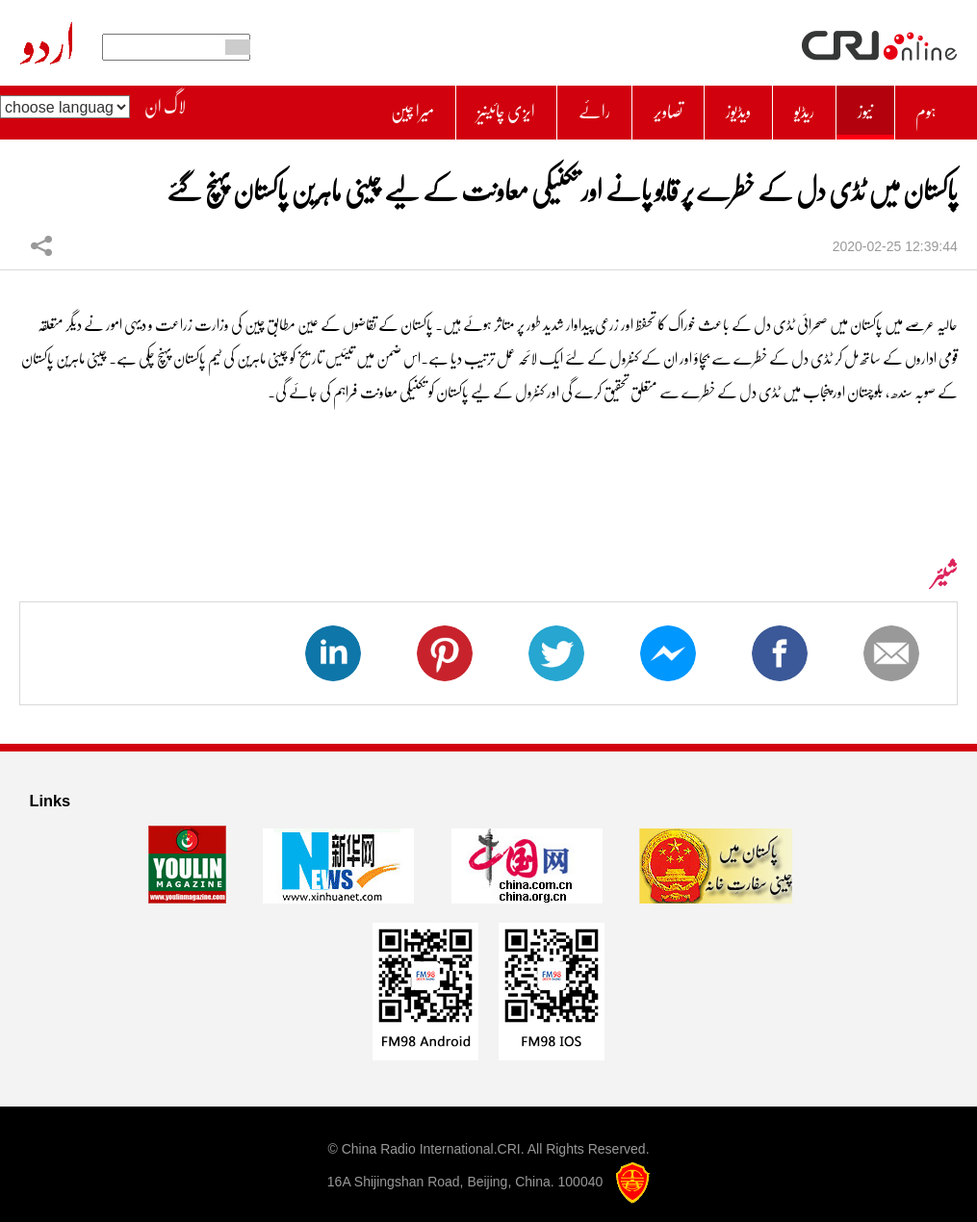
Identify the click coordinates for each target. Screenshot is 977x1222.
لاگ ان (165, 107)
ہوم (924, 107)
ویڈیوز (722, 107)
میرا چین (363, 107)
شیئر (41, 234)
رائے (564, 107)
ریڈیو (794, 107)
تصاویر (645, 107)
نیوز (859, 107)
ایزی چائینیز (467, 107)
